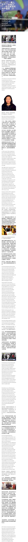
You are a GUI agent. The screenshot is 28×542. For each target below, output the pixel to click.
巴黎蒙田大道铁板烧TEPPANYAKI (7, 528)
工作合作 (3, 514)
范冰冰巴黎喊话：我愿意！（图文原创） (19, 528)
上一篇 (3, 526)
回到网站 (3, 531)
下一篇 (15, 526)
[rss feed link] (25, 531)
